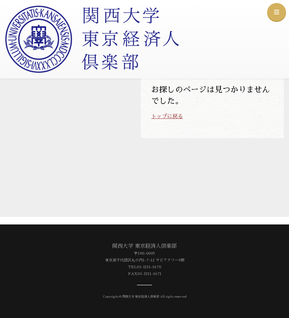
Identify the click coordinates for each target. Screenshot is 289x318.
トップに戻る (167, 116)
